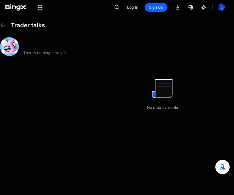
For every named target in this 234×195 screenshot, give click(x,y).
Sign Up (156, 7)
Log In (132, 7)
